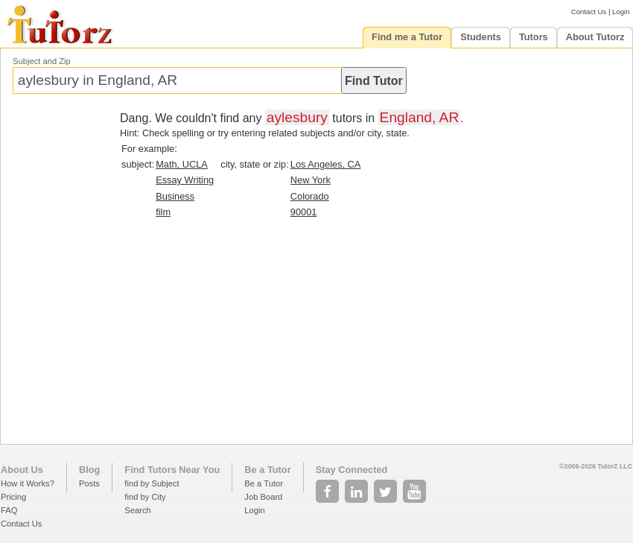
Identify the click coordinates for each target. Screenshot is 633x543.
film (163, 211)
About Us (22, 469)
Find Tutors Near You (172, 469)
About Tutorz (595, 36)
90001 (303, 211)
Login (620, 11)
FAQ (9, 510)
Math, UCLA (182, 164)
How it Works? (27, 483)
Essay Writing (185, 179)
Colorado (309, 196)
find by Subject (151, 483)
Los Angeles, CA (325, 164)
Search (137, 510)
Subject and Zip (42, 61)
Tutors (533, 36)
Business (175, 196)
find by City (144, 496)
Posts (89, 483)
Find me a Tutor (407, 36)
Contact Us (588, 11)
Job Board (263, 496)
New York (310, 179)
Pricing (13, 496)
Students (480, 36)
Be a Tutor (267, 469)
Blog (89, 469)
